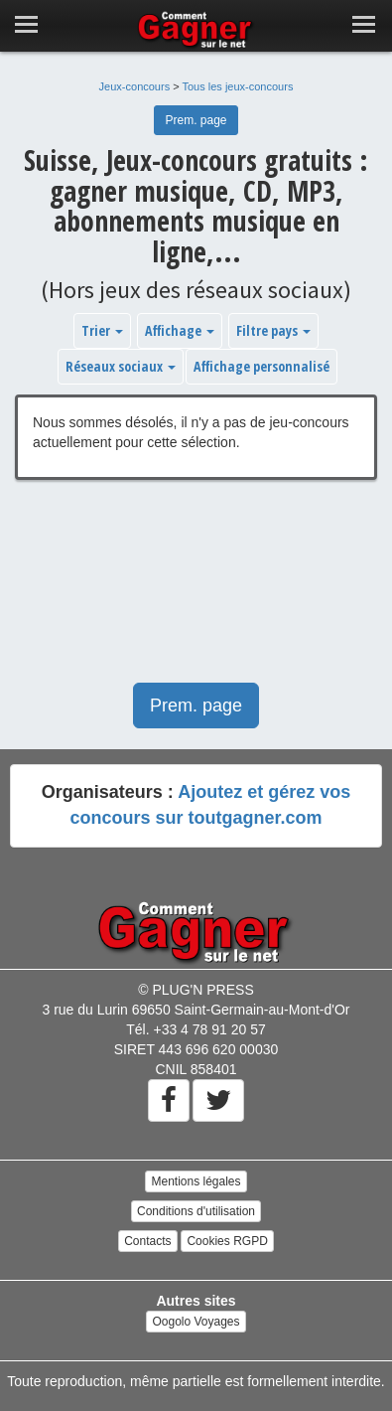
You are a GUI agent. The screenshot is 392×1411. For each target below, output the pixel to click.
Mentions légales (195, 1181)
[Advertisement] (196, 591)
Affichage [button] (179, 330)
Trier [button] (102, 330)
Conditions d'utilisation (196, 1211)
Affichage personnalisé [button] (261, 366)
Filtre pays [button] (273, 330)
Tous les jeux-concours (238, 86)
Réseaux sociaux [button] (120, 366)
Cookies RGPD (227, 1241)
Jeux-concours (135, 86)
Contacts (147, 1241)
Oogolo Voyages (195, 1322)
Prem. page (195, 120)
